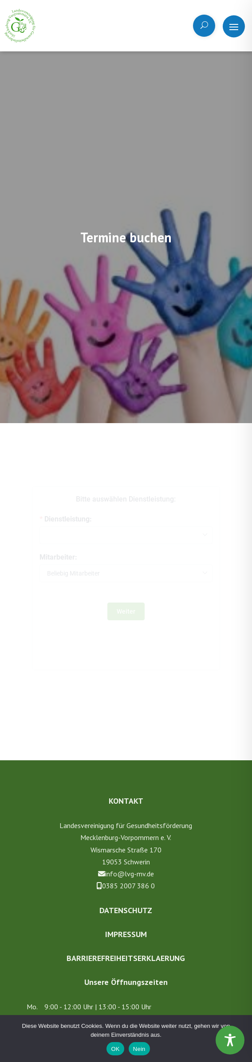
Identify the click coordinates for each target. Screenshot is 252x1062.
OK (115, 1049)
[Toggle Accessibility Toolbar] (230, 1040)
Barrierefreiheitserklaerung (126, 958)
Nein (139, 1049)
